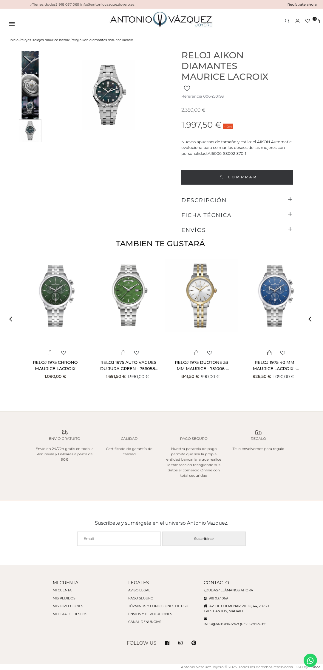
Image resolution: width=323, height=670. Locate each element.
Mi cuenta (62, 590)
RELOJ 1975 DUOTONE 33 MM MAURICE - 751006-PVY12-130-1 (201, 369)
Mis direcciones (68, 606)
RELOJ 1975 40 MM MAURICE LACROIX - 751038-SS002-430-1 (274, 369)
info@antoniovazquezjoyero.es (235, 624)
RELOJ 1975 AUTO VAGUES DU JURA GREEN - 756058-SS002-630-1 (128, 369)
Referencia (191, 96)
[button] (13, 319)
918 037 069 (216, 598)
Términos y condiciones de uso (158, 606)
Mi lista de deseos (70, 614)
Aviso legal (139, 590)
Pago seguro (140, 598)
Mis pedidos (64, 598)
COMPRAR (237, 177)
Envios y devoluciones (150, 614)
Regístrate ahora (302, 4)
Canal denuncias (144, 622)
